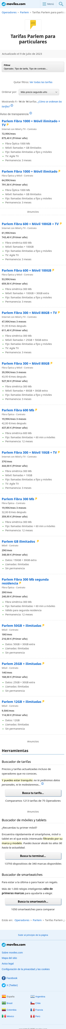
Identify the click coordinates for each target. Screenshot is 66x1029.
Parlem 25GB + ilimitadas (21, 664)
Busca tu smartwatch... (33, 901)
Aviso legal (8, 963)
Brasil (7, 1003)
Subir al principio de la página (33, 935)
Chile (35, 1003)
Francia (36, 1010)
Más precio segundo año (39, 92)
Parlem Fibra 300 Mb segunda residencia (25, 581)
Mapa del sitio (9, 958)
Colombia (9, 1010)
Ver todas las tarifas (41, 82)
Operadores (9, 12)
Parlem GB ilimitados (19, 541)
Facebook (9, 978)
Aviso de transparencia (16, 114)
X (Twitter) (10, 985)
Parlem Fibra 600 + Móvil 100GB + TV (30, 224)
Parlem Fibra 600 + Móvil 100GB (26, 270)
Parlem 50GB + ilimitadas (21, 625)
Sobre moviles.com (12, 952)
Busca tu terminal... (33, 856)
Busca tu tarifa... (33, 793)
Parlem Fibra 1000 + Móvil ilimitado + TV (31, 123)
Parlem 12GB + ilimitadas (21, 702)
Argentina (37, 996)
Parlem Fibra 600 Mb (18, 410)
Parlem (24, 12)
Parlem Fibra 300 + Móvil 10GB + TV (29, 452)
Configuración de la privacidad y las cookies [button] (26, 969)
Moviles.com (13, 4)
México (8, 1016)
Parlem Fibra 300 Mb (18, 499)
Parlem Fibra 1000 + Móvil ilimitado (29, 171)
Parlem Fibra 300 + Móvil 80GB (25, 363)
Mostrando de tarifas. (32, 104)
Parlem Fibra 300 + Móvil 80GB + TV (29, 313)
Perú (35, 1016)
